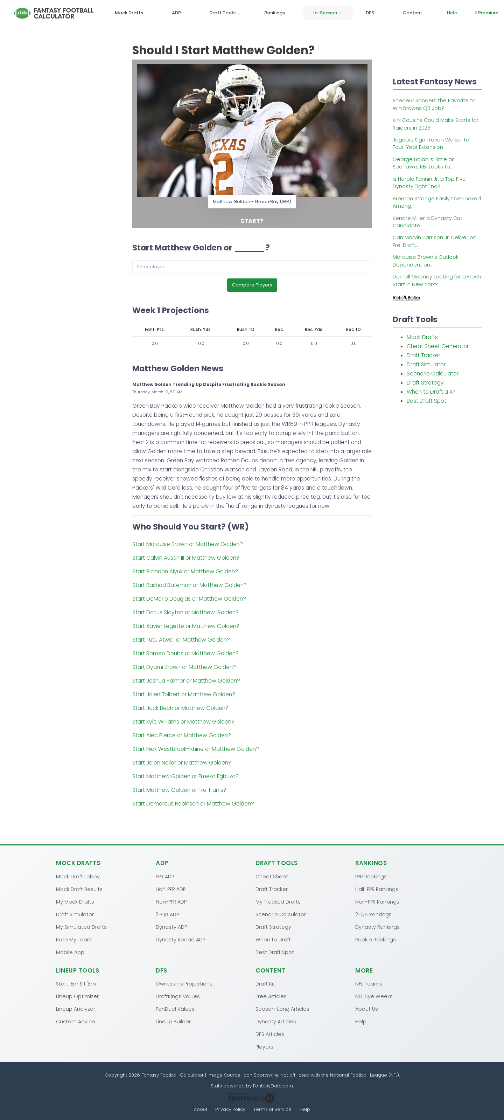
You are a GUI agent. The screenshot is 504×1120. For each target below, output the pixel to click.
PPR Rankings (371, 876)
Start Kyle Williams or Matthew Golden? (183, 723)
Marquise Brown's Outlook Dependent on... (425, 261)
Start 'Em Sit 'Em (76, 983)
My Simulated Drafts (81, 926)
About (200, 1109)
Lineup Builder (173, 1021)
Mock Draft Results (79, 888)
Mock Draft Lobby (78, 876)
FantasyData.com (273, 1085)
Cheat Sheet (271, 876)
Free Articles (271, 996)
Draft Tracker (423, 355)
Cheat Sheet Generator (438, 346)
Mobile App (70, 951)
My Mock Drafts (75, 901)
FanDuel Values (175, 1008)
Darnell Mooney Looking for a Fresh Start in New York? (437, 280)
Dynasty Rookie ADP (180, 939)
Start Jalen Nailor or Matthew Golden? (181, 764)
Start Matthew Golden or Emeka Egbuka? (185, 777)
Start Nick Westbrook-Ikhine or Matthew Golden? (195, 750)
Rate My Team (74, 939)
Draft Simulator (426, 364)
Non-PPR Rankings (377, 901)
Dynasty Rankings (377, 926)
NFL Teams (368, 983)
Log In (482, 12)
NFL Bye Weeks (374, 996)
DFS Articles (269, 1033)
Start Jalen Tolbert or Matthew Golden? (183, 695)
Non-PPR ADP (171, 901)
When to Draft (273, 939)
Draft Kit (265, 983)
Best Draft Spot (426, 401)
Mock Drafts (422, 337)
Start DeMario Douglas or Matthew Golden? (189, 600)
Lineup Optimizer (77, 996)
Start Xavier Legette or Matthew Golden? (185, 627)
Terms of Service (273, 1109)
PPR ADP (165, 876)
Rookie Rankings (375, 939)
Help (410, 12)
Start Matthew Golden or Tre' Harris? (179, 791)
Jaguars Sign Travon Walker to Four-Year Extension (431, 143)
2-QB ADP (167, 914)
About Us (366, 1008)
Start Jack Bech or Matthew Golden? (180, 709)
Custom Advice (75, 1021)
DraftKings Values (178, 996)
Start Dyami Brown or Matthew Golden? (184, 668)
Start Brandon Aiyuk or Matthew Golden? (185, 572)
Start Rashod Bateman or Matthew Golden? (189, 586)
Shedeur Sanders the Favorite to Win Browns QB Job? (434, 104)
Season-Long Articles (282, 1008)
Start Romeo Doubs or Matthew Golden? (185, 654)
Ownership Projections (184, 983)
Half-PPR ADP (171, 888)
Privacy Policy (230, 1109)
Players (264, 1046)
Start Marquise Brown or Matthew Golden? (187, 545)
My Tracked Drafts (278, 901)
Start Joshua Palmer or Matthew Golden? (186, 682)
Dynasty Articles (275, 1021)
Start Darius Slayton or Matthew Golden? (185, 613)
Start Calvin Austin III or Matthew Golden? (185, 559)
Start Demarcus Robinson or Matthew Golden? (193, 805)
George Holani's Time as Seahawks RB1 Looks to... (424, 163)
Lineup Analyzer (75, 1008)
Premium (445, 12)
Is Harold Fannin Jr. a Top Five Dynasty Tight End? (429, 182)
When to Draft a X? (431, 391)
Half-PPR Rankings (376, 888)
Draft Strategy (425, 382)
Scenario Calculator (432, 373)
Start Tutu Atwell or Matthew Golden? (181, 641)
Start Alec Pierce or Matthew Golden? (181, 736)
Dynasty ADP (171, 926)
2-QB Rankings (373, 914)
